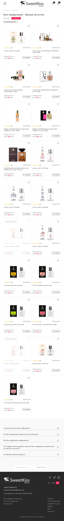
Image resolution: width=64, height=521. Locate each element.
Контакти (51, 511)
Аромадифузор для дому (13, 499)
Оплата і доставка (54, 501)
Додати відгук (27, 47)
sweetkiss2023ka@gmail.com (14, 490)
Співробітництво (54, 504)
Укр (53, 483)
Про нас (50, 499)
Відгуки (50, 506)
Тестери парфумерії (11, 501)
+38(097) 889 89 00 (10, 487)
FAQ (49, 509)
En (49, 483)
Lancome (6, 18)
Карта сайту (8, 504)
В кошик (26, 57)
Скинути (16, 18)
